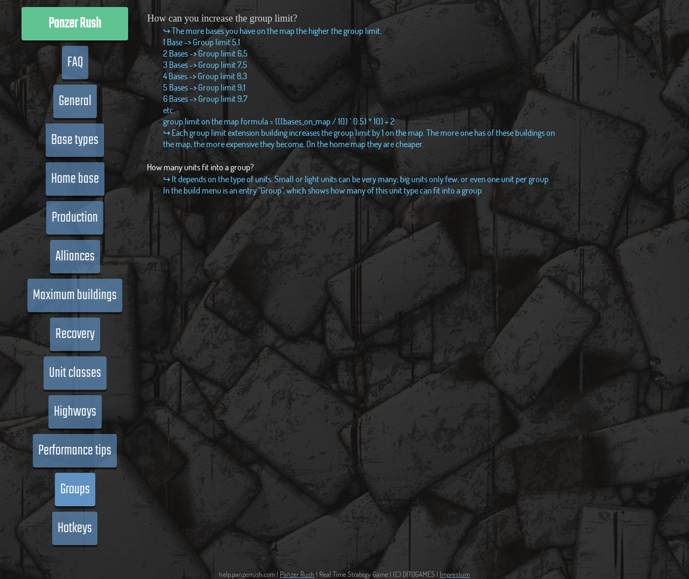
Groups (75, 489)
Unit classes (75, 373)
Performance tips (74, 450)
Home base (75, 179)
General (75, 101)
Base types (75, 140)
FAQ (75, 62)
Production (75, 217)
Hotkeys (75, 528)
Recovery (75, 334)
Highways (75, 412)
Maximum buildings (75, 295)
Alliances (75, 256)
